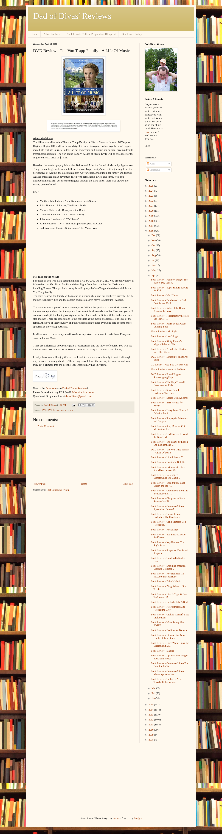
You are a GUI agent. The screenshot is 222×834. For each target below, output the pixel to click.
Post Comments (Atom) (58, 490)
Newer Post (40, 484)
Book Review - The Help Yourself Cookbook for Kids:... (168, 384)
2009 (151, 734)
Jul (153, 260)
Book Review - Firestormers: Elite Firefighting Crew (168, 608)
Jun (153, 265)
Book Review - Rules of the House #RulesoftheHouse (168, 309)
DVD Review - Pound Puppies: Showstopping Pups (166, 376)
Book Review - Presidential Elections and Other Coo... (169, 350)
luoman (116, 818)
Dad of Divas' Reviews (72, 16)
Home (34, 34)
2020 (151, 211)
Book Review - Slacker (162, 650)
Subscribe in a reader (83, 392)
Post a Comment (46, 426)
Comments (153, 170)
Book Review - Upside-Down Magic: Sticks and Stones (169, 657)
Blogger (138, 818)
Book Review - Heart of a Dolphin (168, 462)
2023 (151, 195)
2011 (151, 724)
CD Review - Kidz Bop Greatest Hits (169, 364)
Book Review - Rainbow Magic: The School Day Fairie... (169, 281)
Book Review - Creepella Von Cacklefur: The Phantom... (165, 515)
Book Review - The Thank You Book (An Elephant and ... (169, 443)
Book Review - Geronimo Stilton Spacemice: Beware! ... (167, 508)
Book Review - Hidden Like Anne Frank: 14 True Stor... (168, 637)
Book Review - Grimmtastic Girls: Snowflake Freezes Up (168, 469)
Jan (153, 698)
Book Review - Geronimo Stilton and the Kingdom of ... (169, 492)
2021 (151, 206)
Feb (153, 693)
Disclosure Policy (132, 34)
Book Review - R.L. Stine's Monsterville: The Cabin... (165, 476)
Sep (153, 250)
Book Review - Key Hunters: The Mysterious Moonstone (167, 575)
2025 (151, 186)
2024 (151, 190)
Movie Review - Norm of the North (168, 369)
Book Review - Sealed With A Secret (169, 398)
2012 (151, 719)
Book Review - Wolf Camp (164, 295)
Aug (153, 255)
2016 (151, 231)
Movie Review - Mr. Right (164, 331)
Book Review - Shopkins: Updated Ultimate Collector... (168, 567)
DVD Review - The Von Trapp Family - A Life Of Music (170, 451)
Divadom (51, 388)
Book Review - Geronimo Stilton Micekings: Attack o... (167, 673)
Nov (153, 240)
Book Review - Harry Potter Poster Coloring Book (168, 325)
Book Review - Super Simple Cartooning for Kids (165, 391)
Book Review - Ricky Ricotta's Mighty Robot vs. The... (166, 343)
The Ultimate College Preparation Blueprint (91, 34)
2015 (151, 704)
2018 (151, 221)
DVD (44, 410)
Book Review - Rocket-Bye (164, 529)
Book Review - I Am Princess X (167, 457)
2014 (151, 709)
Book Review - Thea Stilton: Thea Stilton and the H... (168, 484)
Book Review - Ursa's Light (165, 336)
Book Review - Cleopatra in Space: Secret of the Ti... (168, 500)
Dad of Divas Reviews (74, 388)
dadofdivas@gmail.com (78, 396)
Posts (151, 163)
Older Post (128, 484)
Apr (153, 275)
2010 (151, 729)
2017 (151, 226)
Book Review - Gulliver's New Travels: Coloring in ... (166, 680)
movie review (67, 410)
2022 (151, 201)
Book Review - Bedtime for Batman (169, 630)
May (154, 270)
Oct (153, 245)
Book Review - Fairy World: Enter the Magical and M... (170, 644)
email (147, 132)
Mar (153, 688)
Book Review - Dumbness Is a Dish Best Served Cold (168, 302)
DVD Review (53, 410)
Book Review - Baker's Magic (166, 581)
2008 (151, 739)
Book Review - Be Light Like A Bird (169, 602)
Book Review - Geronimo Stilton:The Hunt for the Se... (169, 665)
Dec (153, 235)
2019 (151, 216)
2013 (151, 714)
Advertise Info (52, 34)
